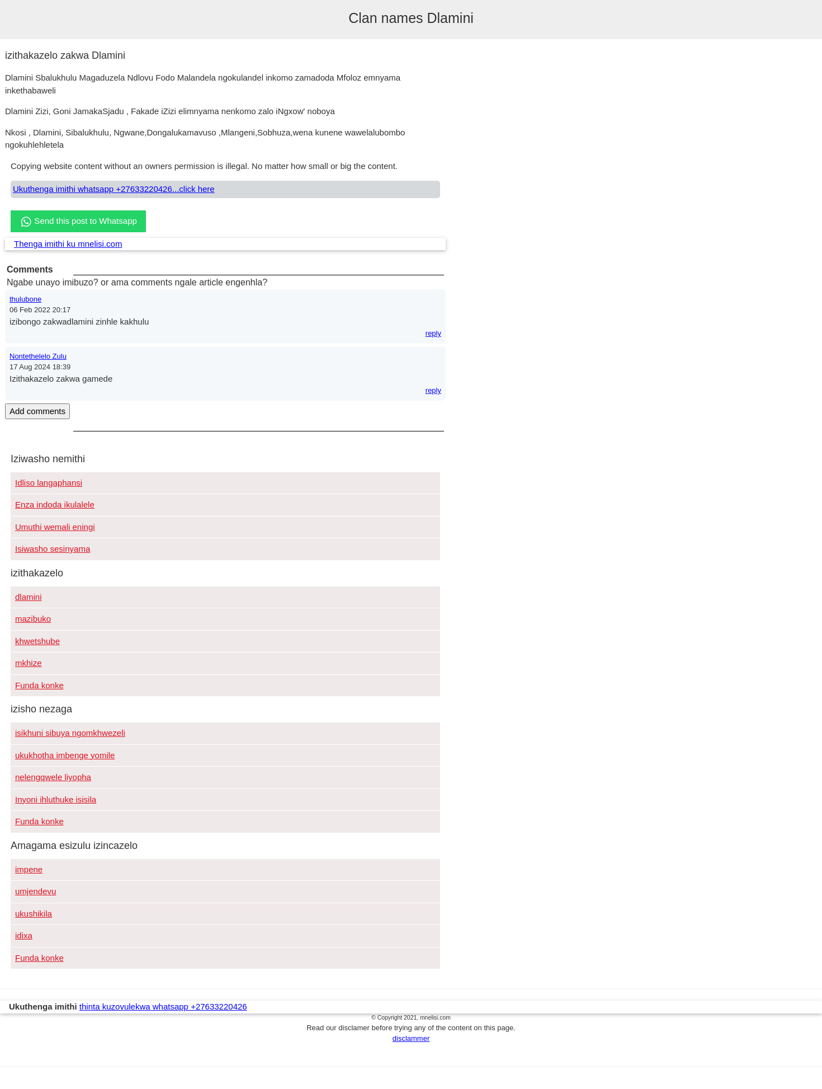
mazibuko (33, 618)
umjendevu (35, 891)
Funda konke (39, 685)
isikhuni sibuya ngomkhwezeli (70, 733)
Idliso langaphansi (48, 482)
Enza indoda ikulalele (55, 504)
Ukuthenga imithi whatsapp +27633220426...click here (114, 189)
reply (433, 333)
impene (28, 869)
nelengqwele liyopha (53, 777)
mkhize (28, 663)
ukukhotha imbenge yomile (65, 755)
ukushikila (33, 913)
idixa (23, 935)
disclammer (411, 1038)
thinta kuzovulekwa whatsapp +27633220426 (163, 1006)
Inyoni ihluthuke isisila (55, 799)
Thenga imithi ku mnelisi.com (68, 243)
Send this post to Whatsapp (78, 221)
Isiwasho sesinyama (52, 548)
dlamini (28, 597)
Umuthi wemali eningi (55, 527)
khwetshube (37, 641)
